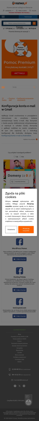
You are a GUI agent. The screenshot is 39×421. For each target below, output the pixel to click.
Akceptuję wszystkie (26, 229)
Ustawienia (11, 229)
